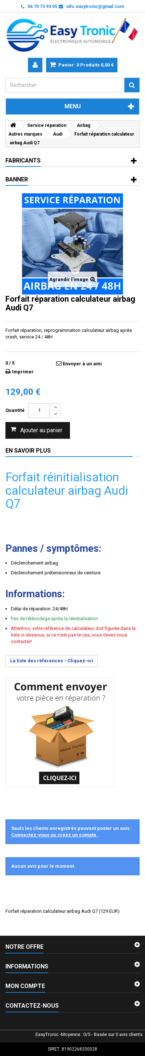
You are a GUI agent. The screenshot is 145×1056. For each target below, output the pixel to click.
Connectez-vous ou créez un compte (54, 835)
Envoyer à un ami (82, 363)
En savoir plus (28, 450)
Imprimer (23, 371)
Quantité (15, 410)
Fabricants (23, 160)
